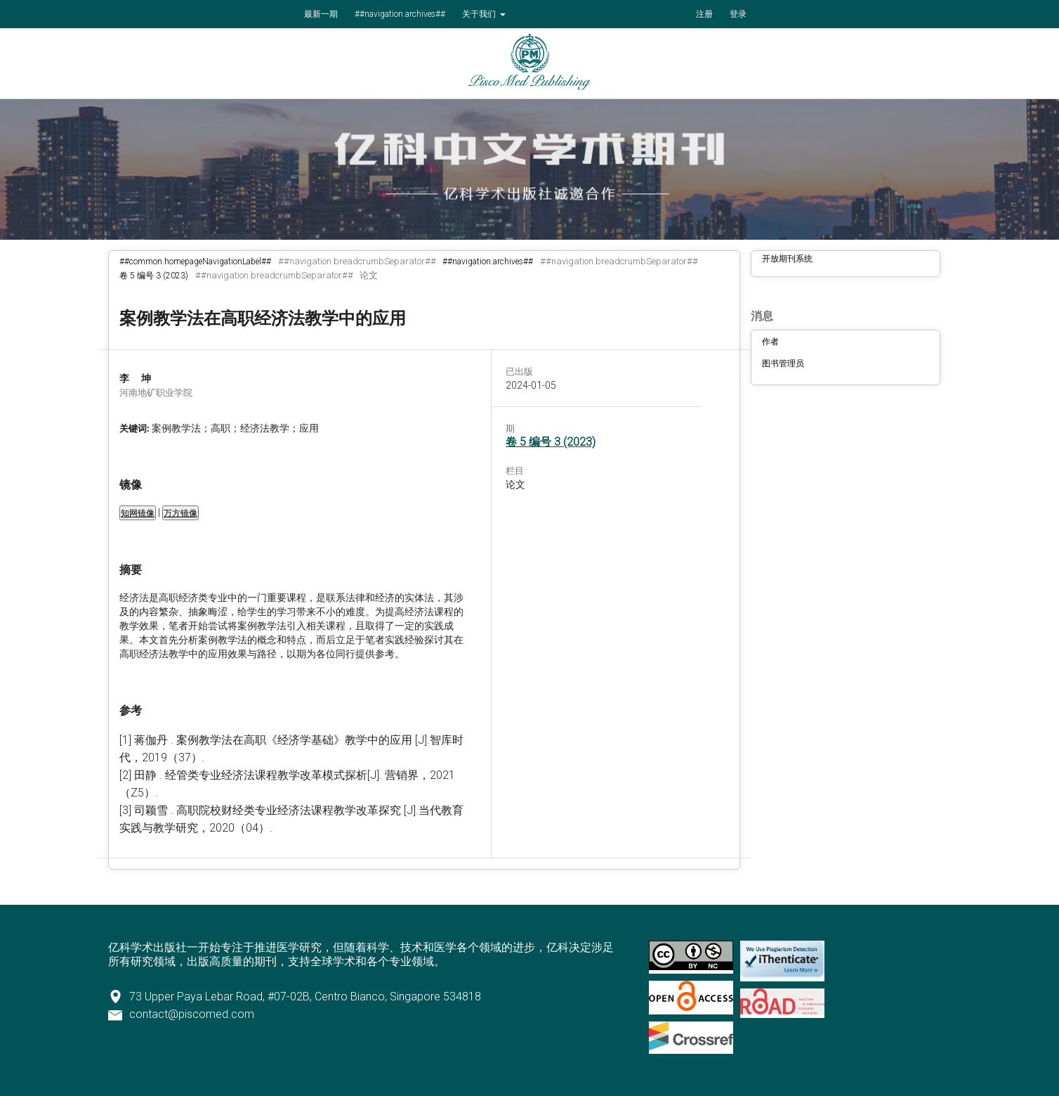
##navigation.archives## (400, 14)
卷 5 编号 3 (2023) (153, 276)
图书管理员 (783, 363)
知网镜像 (137, 513)
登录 (738, 14)
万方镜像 (180, 513)
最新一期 (321, 14)
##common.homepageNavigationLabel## (195, 261)
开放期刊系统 (787, 259)
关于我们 (480, 14)
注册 (704, 14)
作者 (770, 342)
